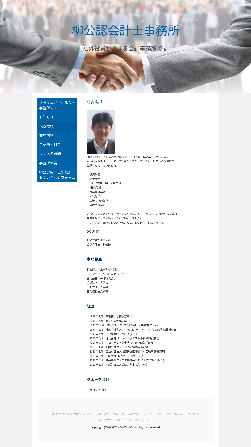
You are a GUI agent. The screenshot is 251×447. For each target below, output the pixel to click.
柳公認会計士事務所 (125, 29)
